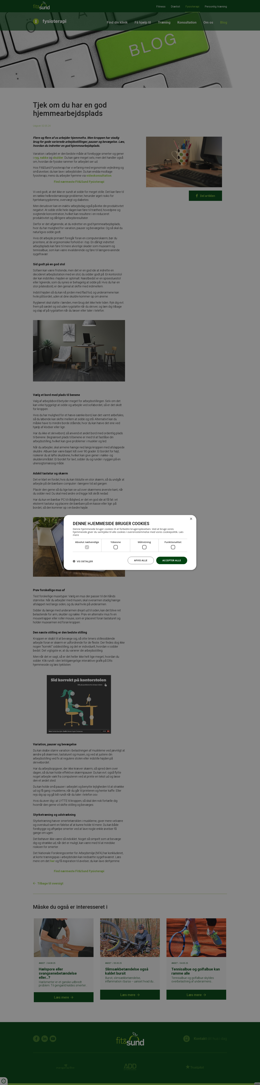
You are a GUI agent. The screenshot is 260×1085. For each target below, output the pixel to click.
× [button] (191, 519)
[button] (83, 561)
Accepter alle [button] (171, 560)
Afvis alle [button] (140, 560)
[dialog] (130, 542)
